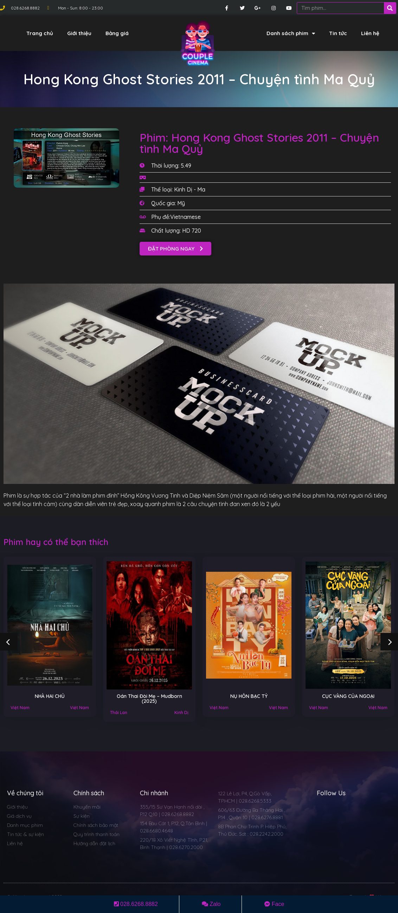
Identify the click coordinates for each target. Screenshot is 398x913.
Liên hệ (370, 33)
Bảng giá (117, 33)
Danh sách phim (291, 33)
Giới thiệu (79, 33)
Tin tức (338, 33)
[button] (175, 248)
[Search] (390, 8)
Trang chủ (39, 33)
